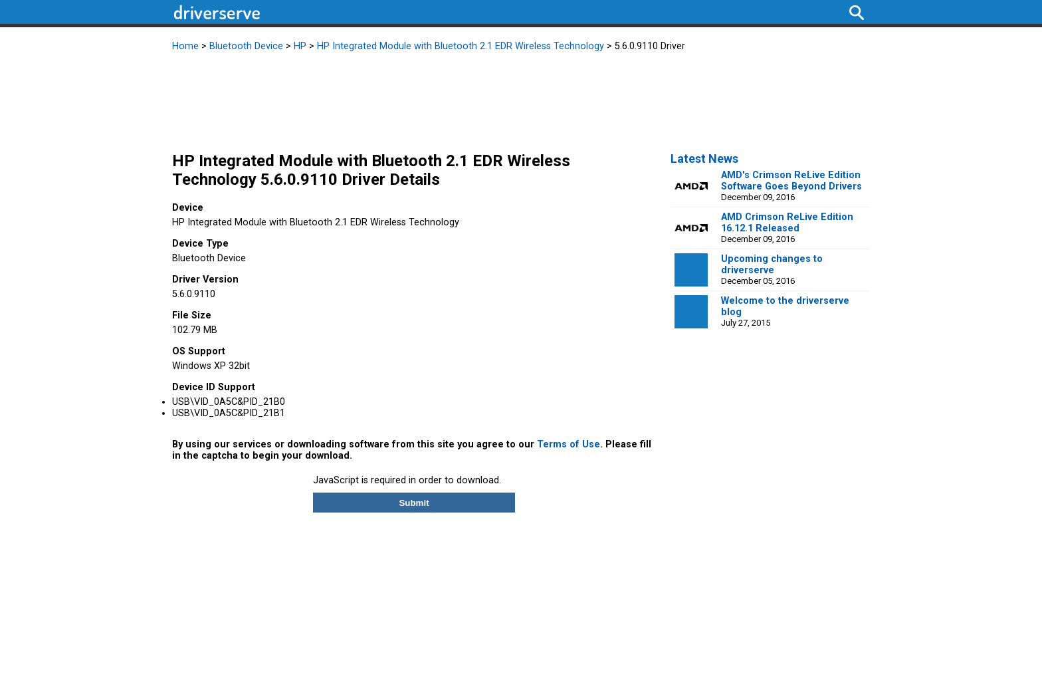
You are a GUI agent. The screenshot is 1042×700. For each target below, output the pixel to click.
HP (300, 46)
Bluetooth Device (246, 46)
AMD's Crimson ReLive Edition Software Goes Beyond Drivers (791, 181)
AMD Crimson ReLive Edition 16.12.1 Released (787, 222)
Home (185, 46)
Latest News (704, 159)
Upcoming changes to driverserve (772, 264)
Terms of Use (568, 444)
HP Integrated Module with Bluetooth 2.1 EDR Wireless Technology (460, 46)
